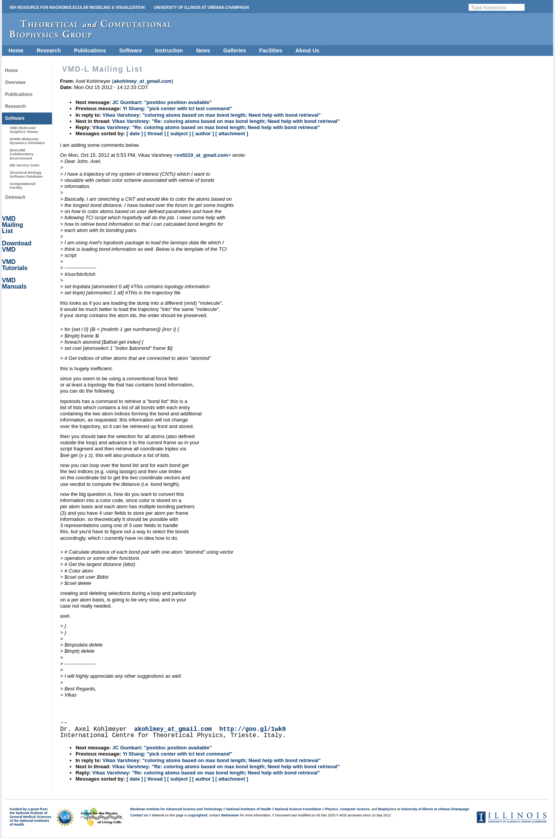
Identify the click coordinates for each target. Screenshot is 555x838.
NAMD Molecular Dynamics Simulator (27, 141)
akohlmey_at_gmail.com (173, 729)
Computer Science (355, 809)
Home (16, 50)
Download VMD (16, 246)
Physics (331, 809)
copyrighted (197, 815)
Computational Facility (22, 185)
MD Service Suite (24, 165)
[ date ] (134, 133)
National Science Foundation (298, 809)
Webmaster (230, 815)
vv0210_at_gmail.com (202, 155)
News (203, 50)
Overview (15, 82)
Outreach (15, 197)
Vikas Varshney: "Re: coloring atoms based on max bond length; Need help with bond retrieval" (226, 121)
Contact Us (139, 815)
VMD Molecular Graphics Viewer (24, 130)
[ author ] (203, 133)
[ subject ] (179, 133)
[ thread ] (155, 133)
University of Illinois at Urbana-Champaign (201, 7)
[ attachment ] (231, 133)
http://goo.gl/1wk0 (252, 729)
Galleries (234, 50)
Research (49, 50)
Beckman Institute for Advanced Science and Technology (176, 809)
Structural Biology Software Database (26, 174)
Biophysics (387, 809)
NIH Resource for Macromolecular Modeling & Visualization (77, 7)
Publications (90, 50)
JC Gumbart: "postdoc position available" (162, 102)
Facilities (270, 50)
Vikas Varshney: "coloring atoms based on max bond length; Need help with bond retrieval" (212, 115)
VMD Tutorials (14, 265)
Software (130, 50)
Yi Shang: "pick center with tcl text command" (177, 108)
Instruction (169, 50)
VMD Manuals (14, 283)
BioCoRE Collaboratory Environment (22, 154)
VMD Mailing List (12, 224)
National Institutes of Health (248, 809)
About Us (307, 50)
